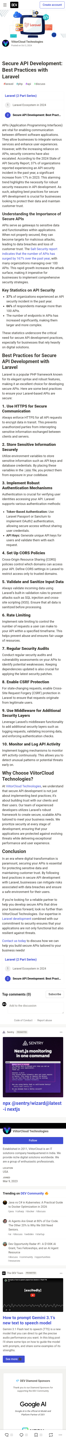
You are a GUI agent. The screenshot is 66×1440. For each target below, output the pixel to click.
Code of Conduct (23, 1020)
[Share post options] (60, 1434)
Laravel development (16, 919)
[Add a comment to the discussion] (36, 1007)
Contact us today (14, 941)
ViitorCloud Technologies (27, 41)
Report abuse (44, 1020)
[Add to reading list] (38, 1435)
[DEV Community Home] (14, 4)
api (28, 84)
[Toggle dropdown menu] (61, 1032)
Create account (52, 5)
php (19, 84)
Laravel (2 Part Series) (21, 96)
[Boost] (50, 1435)
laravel (8, 84)
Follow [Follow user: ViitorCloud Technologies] (33, 1140)
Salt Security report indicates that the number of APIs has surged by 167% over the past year (29, 253)
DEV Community (32, 1193)
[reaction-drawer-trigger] (8, 1435)
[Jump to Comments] (23, 1435)
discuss (39, 84)
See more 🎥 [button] (14, 1359)
